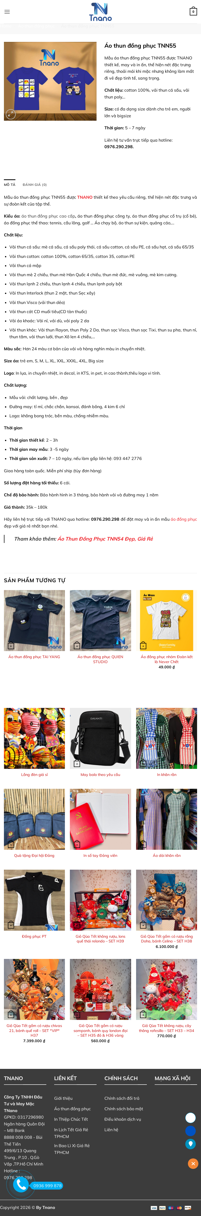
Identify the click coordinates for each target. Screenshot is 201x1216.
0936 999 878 (46, 1185)
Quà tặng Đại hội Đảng (34, 855)
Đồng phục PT (34, 936)
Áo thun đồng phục (36, 26)
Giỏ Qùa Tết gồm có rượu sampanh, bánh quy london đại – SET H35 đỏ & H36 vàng (100, 1030)
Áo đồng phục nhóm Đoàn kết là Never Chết (167, 659)
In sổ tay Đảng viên (100, 855)
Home (6, 26)
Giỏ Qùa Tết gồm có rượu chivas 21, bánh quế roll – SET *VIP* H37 (34, 1030)
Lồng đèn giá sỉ (34, 774)
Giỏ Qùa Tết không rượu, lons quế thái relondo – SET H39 (100, 939)
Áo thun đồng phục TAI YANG (34, 656)
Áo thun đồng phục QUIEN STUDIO (100, 659)
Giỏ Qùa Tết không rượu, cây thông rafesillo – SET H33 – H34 (166, 1028)
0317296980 (31, 1117)
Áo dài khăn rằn (167, 855)
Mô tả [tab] (9, 184)
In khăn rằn (166, 774)
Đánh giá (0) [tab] (35, 184)
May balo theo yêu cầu (100, 774)
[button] (7, 11)
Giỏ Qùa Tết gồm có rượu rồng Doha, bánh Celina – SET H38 (167, 939)
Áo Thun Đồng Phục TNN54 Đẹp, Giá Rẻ (105, 539)
